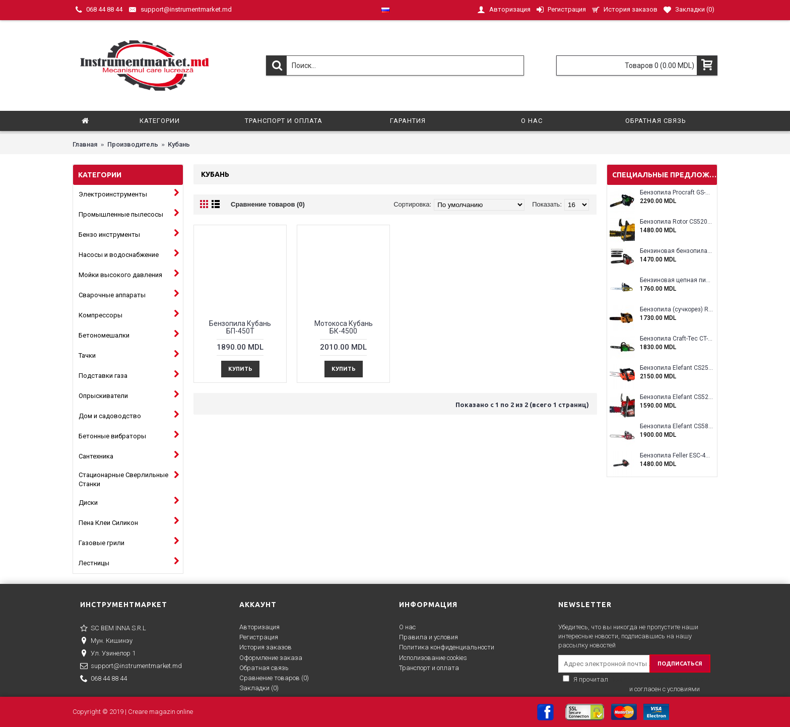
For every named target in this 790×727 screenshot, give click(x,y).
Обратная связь (264, 668)
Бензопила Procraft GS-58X (676, 192)
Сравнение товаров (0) (268, 204)
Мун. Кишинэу (106, 641)
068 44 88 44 (103, 679)
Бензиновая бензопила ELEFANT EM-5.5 (676, 251)
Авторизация (259, 627)
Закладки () (259, 688)
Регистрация (258, 637)
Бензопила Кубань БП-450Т (240, 327)
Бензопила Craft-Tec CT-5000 (676, 339)
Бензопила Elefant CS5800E (676, 426)
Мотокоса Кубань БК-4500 (343, 327)
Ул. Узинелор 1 (108, 653)
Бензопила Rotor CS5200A (676, 222)
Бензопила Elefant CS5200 (676, 397)
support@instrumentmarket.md (131, 666)
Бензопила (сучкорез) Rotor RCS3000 (676, 309)
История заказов (265, 647)
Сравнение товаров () (274, 678)
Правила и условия (428, 637)
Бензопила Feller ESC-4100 (676, 455)
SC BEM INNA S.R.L (113, 628)
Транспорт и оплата (429, 668)
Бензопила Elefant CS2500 (676, 368)
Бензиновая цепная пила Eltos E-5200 (676, 280)
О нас (407, 627)
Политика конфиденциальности (446, 647)
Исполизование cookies (433, 658)
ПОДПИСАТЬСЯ (679, 663)
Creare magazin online (160, 711)
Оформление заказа (270, 658)
